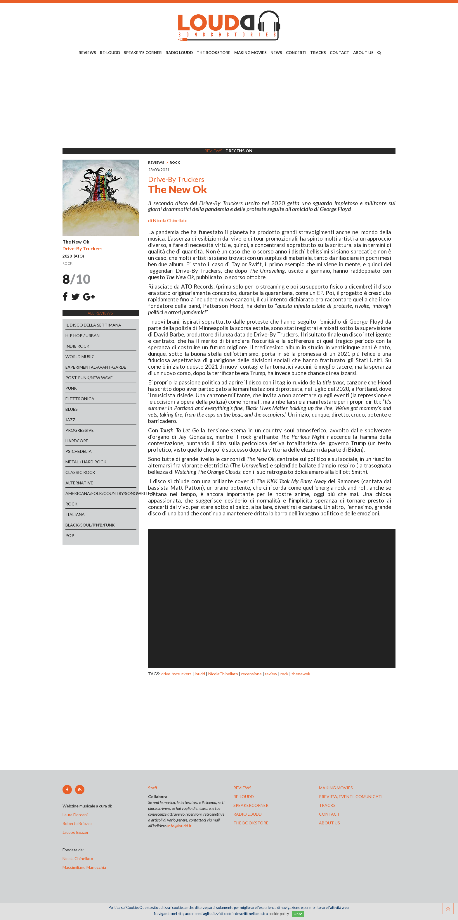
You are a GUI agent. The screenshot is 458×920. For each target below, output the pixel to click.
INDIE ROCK (77, 346)
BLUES (71, 409)
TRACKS (318, 52)
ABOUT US (363, 52)
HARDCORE (76, 440)
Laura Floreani (76, 814)
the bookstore (250, 822)
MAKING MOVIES (250, 52)
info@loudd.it (179, 825)
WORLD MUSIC (80, 356)
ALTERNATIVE (79, 482)
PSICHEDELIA (78, 451)
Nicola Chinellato (170, 220)
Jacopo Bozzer (76, 832)
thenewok (301, 673)
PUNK (71, 388)
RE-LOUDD (110, 52)
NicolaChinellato (223, 673)
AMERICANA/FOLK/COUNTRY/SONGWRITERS (100, 493)
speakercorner (250, 805)
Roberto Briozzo (77, 823)
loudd (200, 673)
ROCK (71, 503)
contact (329, 814)
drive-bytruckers (176, 673)
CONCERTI (296, 52)
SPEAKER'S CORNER (143, 52)
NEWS (276, 52)
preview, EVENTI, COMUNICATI (351, 796)
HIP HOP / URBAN (82, 335)
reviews (242, 787)
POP (69, 535)
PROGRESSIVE (79, 430)
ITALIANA (75, 514)
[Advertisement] (229, 103)
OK (298, 914)
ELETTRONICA (79, 398)
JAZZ (70, 419)
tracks (327, 805)
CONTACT (339, 52)
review (271, 673)
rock (284, 673)
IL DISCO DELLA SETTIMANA (93, 324)
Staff (152, 787)
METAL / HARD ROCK (85, 461)
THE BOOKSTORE (213, 52)
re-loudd (243, 796)
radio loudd (247, 814)
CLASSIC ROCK (80, 472)
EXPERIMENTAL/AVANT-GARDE (95, 367)
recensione (251, 673)
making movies (336, 787)
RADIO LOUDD (179, 52)
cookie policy (278, 914)
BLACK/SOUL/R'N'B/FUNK (90, 524)
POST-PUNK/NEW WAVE (89, 377)
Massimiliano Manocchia (84, 867)
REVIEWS (87, 52)
